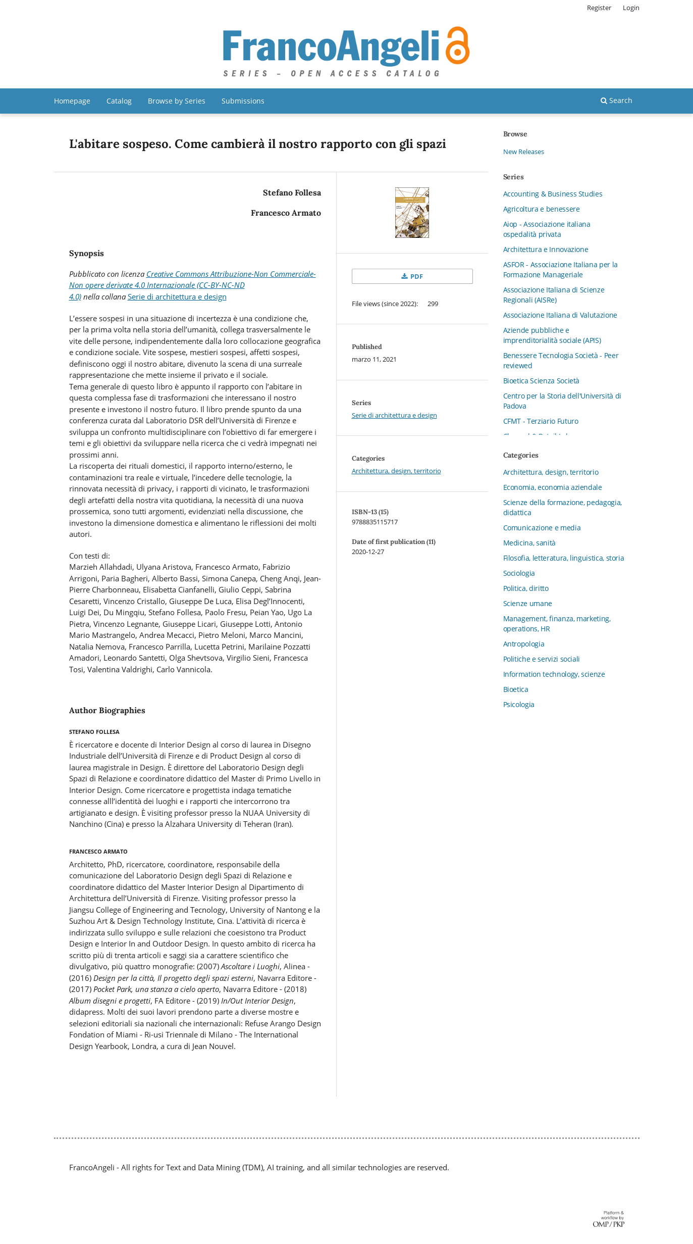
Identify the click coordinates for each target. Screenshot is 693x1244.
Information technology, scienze (554, 674)
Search (616, 100)
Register (599, 7)
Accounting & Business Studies (553, 193)
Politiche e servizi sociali (541, 659)
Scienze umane (527, 603)
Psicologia (519, 704)
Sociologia (519, 573)
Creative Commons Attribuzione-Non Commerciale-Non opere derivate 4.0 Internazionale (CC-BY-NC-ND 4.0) (192, 285)
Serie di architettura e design (177, 296)
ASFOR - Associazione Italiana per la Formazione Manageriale (560, 269)
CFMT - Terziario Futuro (540, 421)
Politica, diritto (526, 588)
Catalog (119, 101)
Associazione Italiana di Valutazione (560, 315)
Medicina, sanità (529, 543)
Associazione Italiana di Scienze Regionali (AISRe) (554, 295)
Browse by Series (176, 101)
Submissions (243, 101)
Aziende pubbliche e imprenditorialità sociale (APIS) (552, 335)
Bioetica (515, 689)
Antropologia (524, 644)
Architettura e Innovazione (546, 249)
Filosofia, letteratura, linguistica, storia (563, 558)
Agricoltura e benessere (541, 209)
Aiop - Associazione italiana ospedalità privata (547, 229)
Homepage (72, 101)
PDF (416, 276)
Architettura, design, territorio (396, 470)
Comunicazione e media (542, 527)
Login (631, 7)
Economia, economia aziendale (552, 487)
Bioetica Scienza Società (541, 380)
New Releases (523, 151)
